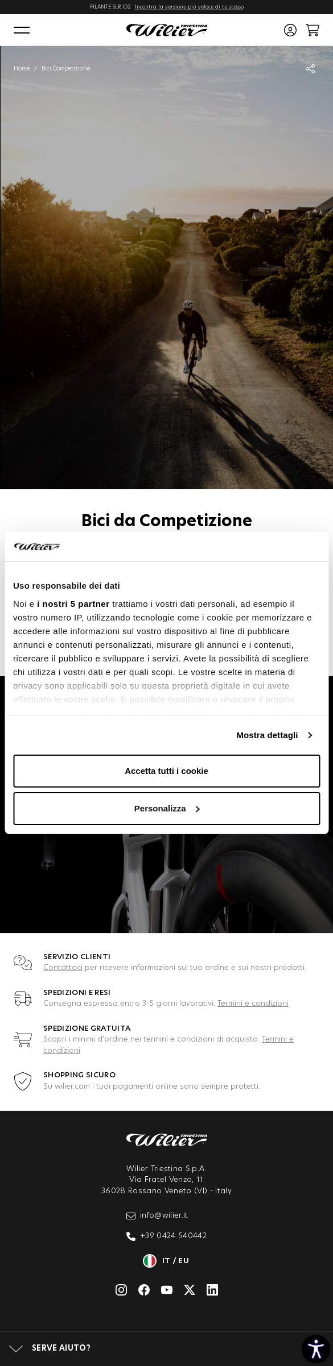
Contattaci (63, 968)
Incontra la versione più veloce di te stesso (189, 7)
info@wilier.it (157, 1216)
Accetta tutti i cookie (166, 771)
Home (22, 69)
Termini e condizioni (253, 1003)
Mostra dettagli (267, 735)
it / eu (166, 1261)
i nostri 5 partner (73, 604)
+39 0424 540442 (166, 1236)
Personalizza (167, 808)
